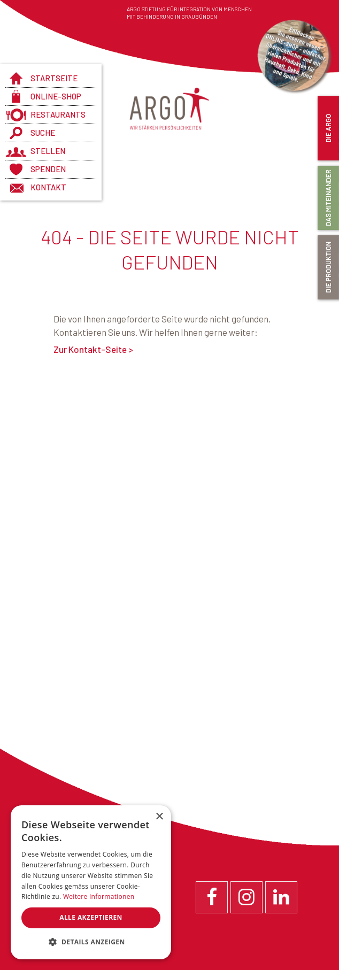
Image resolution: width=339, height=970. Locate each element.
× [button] (159, 817)
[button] (90, 942)
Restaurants (58, 114)
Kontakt (48, 187)
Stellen (47, 151)
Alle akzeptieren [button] (90, 917)
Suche (42, 132)
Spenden (48, 169)
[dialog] (91, 882)
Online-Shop (55, 96)
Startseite (54, 78)
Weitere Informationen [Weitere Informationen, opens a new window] (99, 896)
